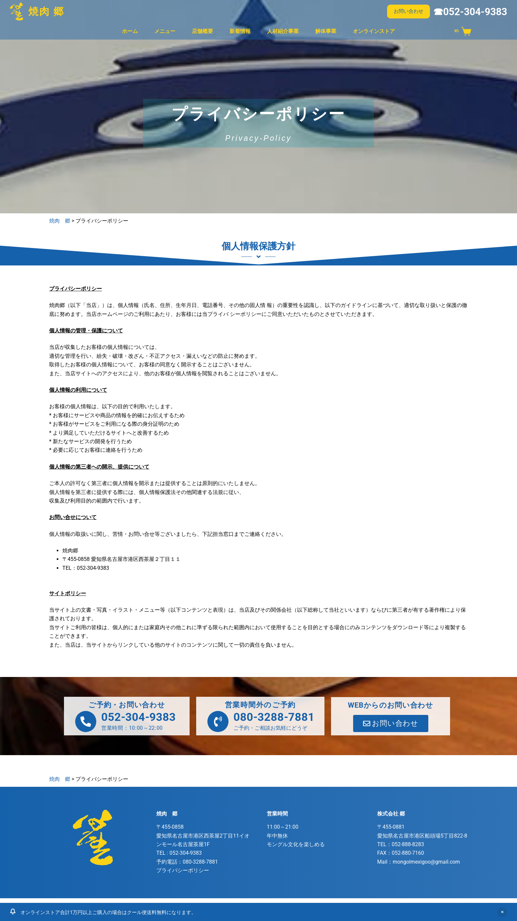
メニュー (164, 31)
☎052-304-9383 (470, 11)
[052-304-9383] (85, 721)
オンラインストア (374, 31)
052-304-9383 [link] (93, 568)
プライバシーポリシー (182, 870)
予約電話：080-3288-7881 (187, 862)
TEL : (179, 853)
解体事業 (325, 31)
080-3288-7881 (274, 716)
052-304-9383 (138, 716)
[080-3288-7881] (217, 721)
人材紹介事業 (283, 31)
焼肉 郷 (46, 11)
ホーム (130, 31)
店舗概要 (202, 31)
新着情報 (240, 31)
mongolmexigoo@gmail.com (426, 862)
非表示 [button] (502, 912)
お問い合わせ (408, 11)
